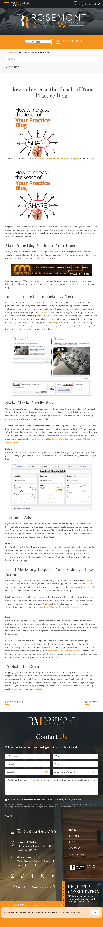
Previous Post (14, 702)
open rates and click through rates (64, 651)
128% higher (55, 323)
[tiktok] (24, 877)
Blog (72, 842)
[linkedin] (54, 877)
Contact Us (76, 855)
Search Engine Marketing (58, 159)
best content (64, 686)
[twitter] (43, 877)
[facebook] (33, 877)
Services (74, 836)
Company (74, 848)
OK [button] (94, 915)
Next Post (91, 702)
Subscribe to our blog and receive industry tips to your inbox (44, 800)
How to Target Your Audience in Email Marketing (59, 607)
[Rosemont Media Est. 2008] (51, 722)
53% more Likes (46, 313)
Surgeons (75, 159)
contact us (38, 689)
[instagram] (14, 877)
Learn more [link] (75, 915)
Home (72, 830)
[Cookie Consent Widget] (51, 915)
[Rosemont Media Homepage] (21, 4)
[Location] (34, 846)
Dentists (41, 159)
